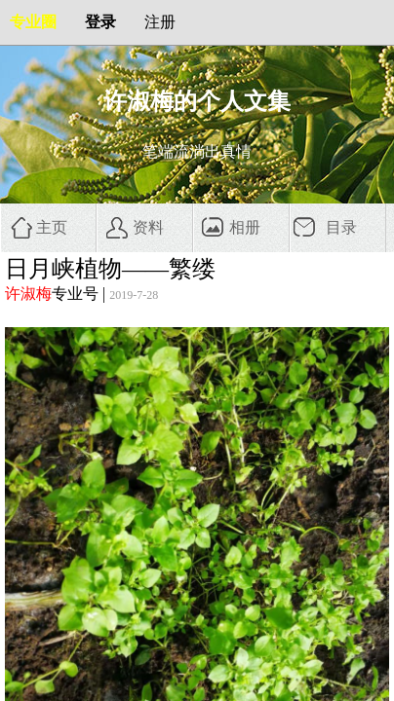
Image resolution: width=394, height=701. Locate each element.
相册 (244, 227)
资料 (148, 227)
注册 (160, 22)
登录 (100, 22)
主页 (51, 227)
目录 (341, 227)
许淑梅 (28, 293)
